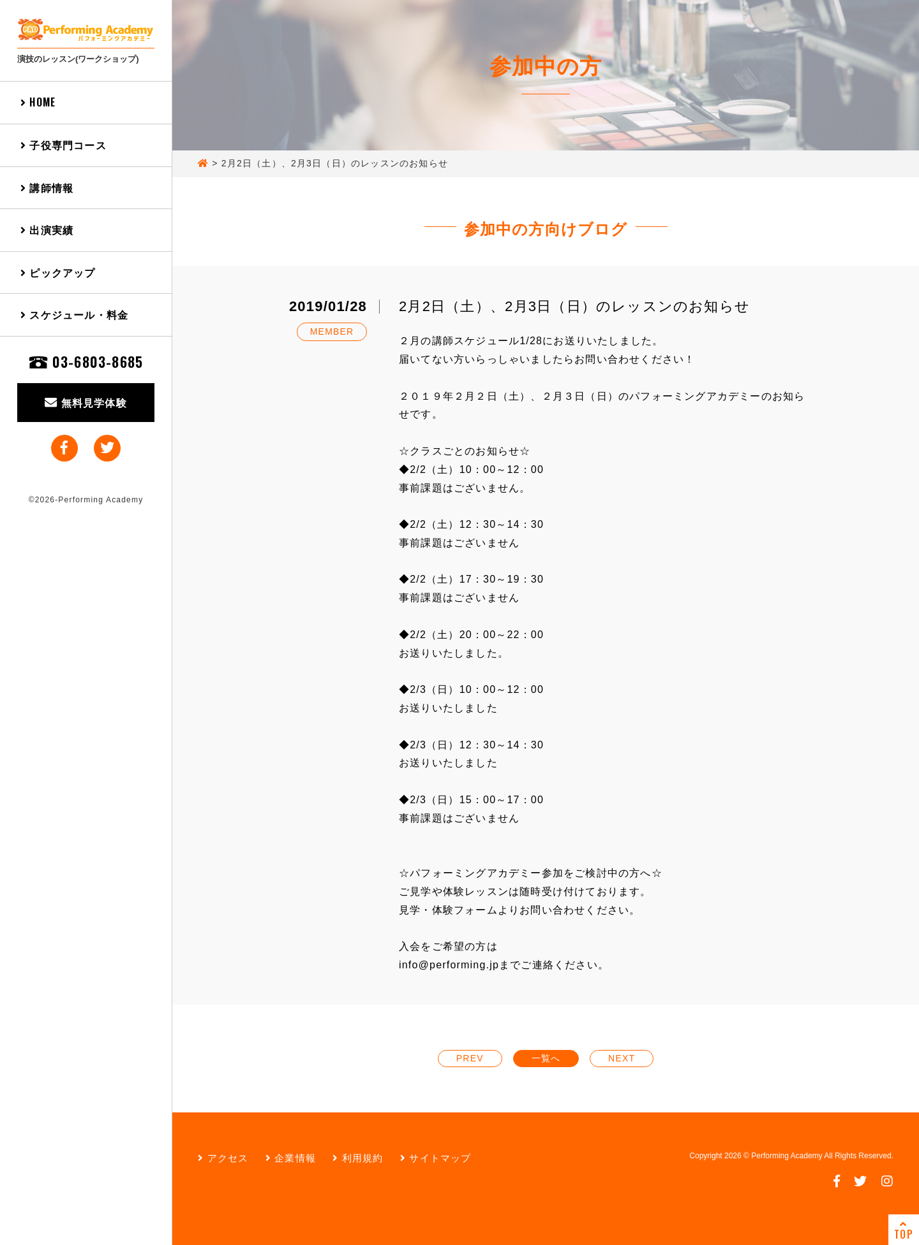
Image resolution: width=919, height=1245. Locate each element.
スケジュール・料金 (74, 314)
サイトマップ (436, 1158)
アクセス (223, 1158)
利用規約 (357, 1158)
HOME (38, 102)
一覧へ (546, 1058)
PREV (470, 1058)
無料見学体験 (86, 402)
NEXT (621, 1058)
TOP (903, 1230)
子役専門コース (63, 144)
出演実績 (46, 229)
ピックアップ (58, 272)
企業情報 (290, 1158)
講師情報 (46, 187)
